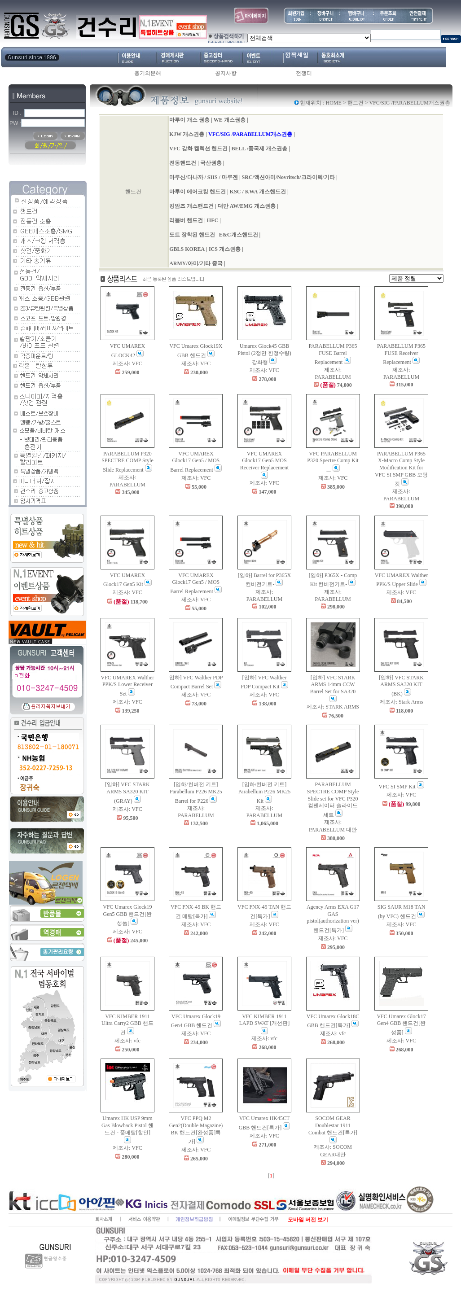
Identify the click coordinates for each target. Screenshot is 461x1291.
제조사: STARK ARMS (333, 707)
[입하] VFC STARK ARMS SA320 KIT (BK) (401, 685)
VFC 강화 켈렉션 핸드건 (198, 148)
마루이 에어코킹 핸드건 (197, 191)
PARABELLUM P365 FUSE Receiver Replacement (401, 354)
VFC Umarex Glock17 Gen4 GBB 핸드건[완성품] (401, 1024)
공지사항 (226, 73)
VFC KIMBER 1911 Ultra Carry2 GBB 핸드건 (127, 1024)
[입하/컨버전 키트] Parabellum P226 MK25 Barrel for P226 (196, 792)
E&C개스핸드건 (238, 235)
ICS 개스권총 (225, 249)
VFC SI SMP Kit (401, 786)
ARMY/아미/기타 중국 (196, 263)
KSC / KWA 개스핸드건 (258, 191)
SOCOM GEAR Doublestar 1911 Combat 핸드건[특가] (332, 1129)
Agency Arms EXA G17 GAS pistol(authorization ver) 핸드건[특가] (333, 918)
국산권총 (211, 163)
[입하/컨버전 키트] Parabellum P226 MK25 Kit (264, 792)
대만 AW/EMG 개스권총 (247, 206)
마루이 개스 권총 (189, 120)
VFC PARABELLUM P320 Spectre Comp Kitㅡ (332, 462)
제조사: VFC (127, 363)
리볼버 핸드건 (186, 220)
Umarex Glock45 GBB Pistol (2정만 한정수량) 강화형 (264, 354)
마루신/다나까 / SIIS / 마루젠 (203, 177)
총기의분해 (147, 73)
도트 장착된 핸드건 (192, 235)
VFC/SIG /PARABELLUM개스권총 (250, 134)
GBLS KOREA (187, 249)
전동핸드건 (182, 163)
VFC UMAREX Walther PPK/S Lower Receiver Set (127, 685)
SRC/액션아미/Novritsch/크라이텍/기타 (288, 177)
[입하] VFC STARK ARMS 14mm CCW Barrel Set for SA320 (333, 688)
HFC (212, 220)
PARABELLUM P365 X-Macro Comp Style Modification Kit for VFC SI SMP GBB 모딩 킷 (401, 469)
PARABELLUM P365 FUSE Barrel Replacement (333, 354)
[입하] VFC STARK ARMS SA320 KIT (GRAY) (127, 792)
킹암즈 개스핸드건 (191, 206)
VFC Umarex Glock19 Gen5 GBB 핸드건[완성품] (127, 915)
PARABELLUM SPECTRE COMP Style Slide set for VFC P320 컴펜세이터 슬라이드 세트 (333, 799)
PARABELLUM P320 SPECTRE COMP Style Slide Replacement (127, 462)
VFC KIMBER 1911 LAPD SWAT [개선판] (264, 1023)
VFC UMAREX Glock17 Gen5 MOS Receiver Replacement (264, 465)
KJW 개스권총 (186, 134)
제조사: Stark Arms (401, 702)
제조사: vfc (127, 1040)
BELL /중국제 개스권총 (260, 148)
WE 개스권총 (230, 120)
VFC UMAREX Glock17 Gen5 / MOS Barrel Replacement (196, 462)
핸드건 (355, 103)
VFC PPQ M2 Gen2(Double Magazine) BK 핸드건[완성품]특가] (196, 1130)
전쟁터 (304, 73)
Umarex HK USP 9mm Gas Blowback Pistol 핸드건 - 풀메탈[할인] (127, 1129)
